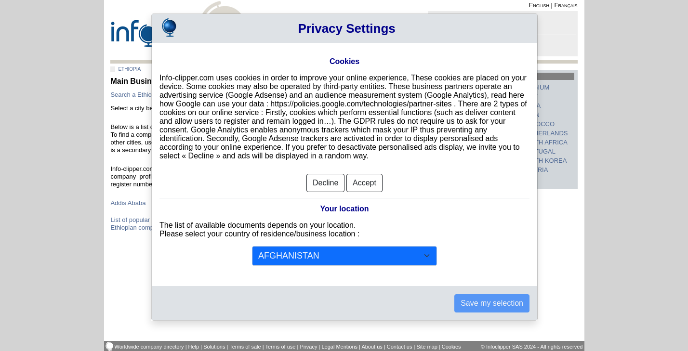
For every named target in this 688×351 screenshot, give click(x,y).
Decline (325, 183)
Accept (364, 183)
